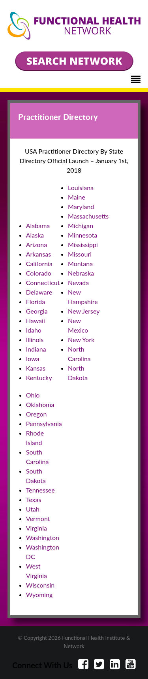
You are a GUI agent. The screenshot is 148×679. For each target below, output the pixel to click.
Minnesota (82, 235)
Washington (42, 537)
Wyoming (39, 594)
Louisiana (81, 187)
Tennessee (40, 490)
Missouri (80, 254)
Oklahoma (40, 404)
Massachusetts (88, 216)
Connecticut (43, 282)
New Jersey (83, 311)
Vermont (38, 518)
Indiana (36, 349)
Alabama (38, 225)
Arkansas (38, 254)
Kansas (35, 368)
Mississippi (83, 244)
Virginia (36, 528)
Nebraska (81, 273)
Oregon (36, 414)
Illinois (35, 339)
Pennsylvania (44, 423)
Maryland (81, 206)
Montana (80, 263)
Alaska (35, 235)
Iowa (32, 358)
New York (81, 339)
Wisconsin (40, 585)
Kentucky (39, 377)
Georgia (37, 311)
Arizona (36, 244)
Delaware (39, 292)
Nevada (78, 282)
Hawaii (35, 320)
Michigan (80, 225)
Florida (35, 301)
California (39, 263)
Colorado (38, 273)
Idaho (33, 330)
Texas (33, 499)
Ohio (33, 395)
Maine (76, 197)
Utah (32, 509)
